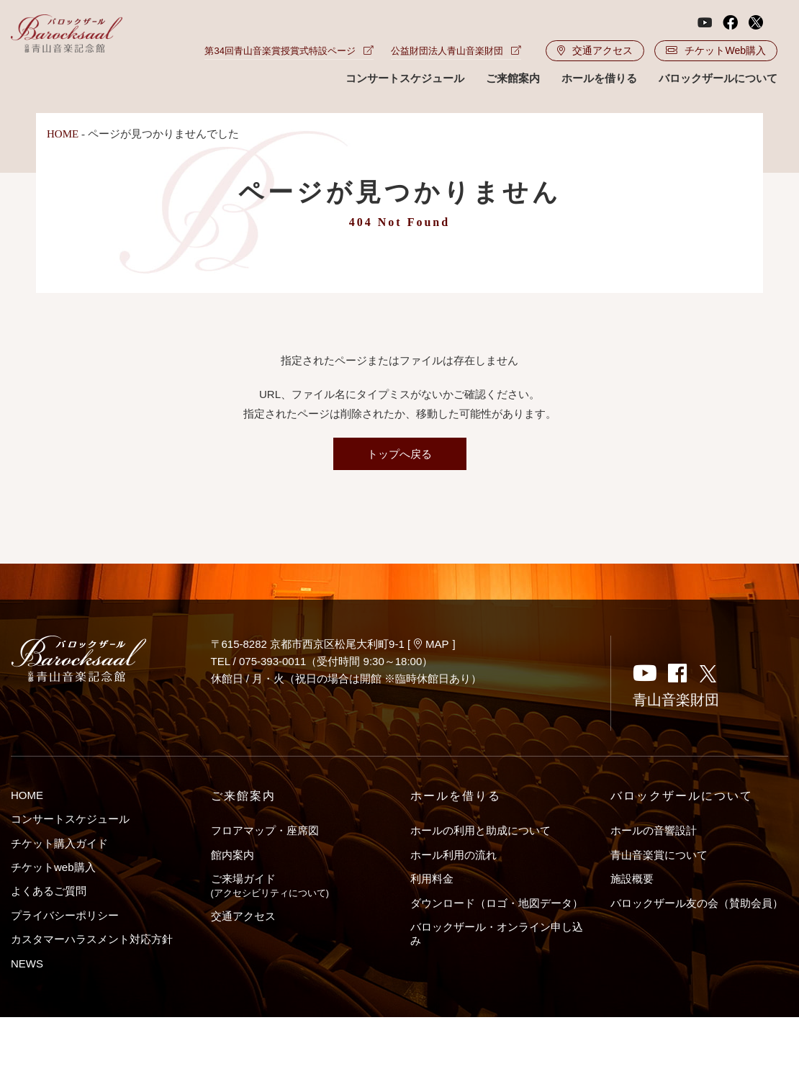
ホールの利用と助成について (480, 830)
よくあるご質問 (48, 891)
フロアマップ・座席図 (265, 830)
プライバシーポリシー (65, 915)
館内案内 (232, 855)
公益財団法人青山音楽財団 (456, 50)
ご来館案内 (513, 78)
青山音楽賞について (659, 855)
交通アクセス (595, 50)
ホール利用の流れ (453, 855)
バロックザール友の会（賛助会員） (696, 903)
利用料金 (431, 878)
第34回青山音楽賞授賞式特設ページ (288, 50)
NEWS (27, 963)
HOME (62, 134)
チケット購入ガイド (59, 843)
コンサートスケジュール (405, 78)
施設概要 (632, 878)
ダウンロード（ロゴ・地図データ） (496, 903)
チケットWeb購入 (716, 50)
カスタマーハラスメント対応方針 (92, 939)
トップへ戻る (399, 454)
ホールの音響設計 (653, 830)
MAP (431, 644)
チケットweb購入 (53, 867)
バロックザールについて (718, 78)
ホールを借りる (599, 78)
